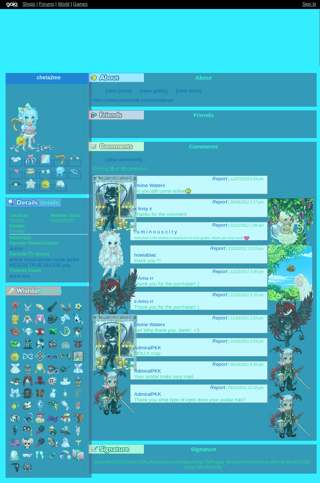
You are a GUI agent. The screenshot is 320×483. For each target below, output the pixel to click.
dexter (45, 259)
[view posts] (118, 91)
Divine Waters (149, 185)
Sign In (309, 4)
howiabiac (145, 255)
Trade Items (64, 92)
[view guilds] (153, 91)
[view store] (188, 91)
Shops (28, 4)
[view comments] (123, 159)
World (64, 4)
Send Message (54, 92)
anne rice (19, 276)
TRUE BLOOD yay (49, 265)
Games (80, 4)
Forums (46, 4)
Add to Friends (42, 92)
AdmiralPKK (147, 348)
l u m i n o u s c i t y (155, 232)
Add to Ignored (76, 92)
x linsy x (143, 208)
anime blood (23, 259)
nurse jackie (66, 259)
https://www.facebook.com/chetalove (132, 100)
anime (16, 248)
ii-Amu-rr (143, 278)
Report (219, 178)
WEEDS (18, 265)
